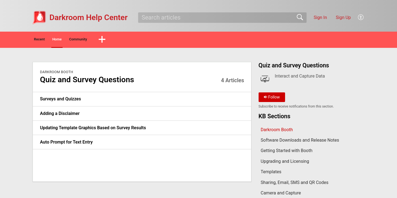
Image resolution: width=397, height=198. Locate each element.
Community (117, 40)
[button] (361, 17)
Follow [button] (272, 99)
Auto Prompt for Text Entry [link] (66, 143)
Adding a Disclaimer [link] (60, 114)
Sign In (320, 17)
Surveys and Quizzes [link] (60, 100)
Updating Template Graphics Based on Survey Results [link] (93, 129)
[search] (222, 17)
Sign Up (343, 17)
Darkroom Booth (56, 73)
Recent (49, 40)
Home (81, 40)
